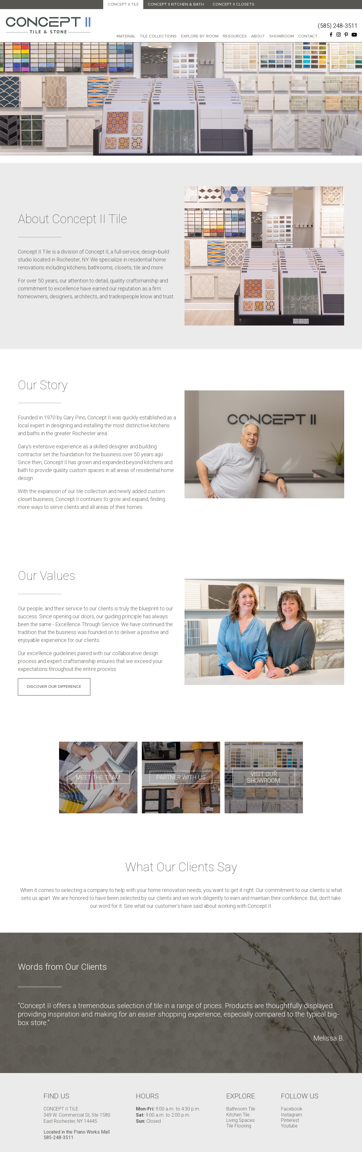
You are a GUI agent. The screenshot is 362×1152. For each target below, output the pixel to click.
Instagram (291, 1114)
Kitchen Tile (238, 1114)
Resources (235, 36)
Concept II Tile (123, 4)
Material (126, 36)
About (258, 36)
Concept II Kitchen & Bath (176, 4)
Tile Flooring (238, 1126)
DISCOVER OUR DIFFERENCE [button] (54, 686)
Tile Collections (158, 36)
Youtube (289, 1126)
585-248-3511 (58, 1137)
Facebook (291, 1109)
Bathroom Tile (240, 1109)
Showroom (281, 36)
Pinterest (290, 1120)
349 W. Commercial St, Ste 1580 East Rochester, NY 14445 (77, 1118)
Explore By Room (199, 36)
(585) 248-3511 (338, 25)
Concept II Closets (233, 4)
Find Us (56, 1096)
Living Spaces (240, 1120)
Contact (308, 36)
